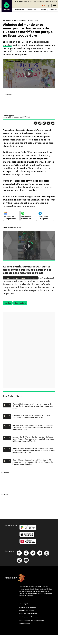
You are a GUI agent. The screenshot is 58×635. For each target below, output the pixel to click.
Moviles (8, 303)
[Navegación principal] (54, 5)
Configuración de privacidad (30, 617)
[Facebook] (26, 555)
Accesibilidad (24, 623)
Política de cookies (26, 610)
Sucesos (53, 10)
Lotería (43, 10)
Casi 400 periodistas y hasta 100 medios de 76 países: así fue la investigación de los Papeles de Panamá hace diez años (33, 462)
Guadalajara (20, 303)
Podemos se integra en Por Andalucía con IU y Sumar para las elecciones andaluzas (31, 416)
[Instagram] (46, 555)
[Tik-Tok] (19, 562)
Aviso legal (23, 604)
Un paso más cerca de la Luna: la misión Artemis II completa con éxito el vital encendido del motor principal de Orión (33, 427)
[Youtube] (26, 562)
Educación (31, 10)
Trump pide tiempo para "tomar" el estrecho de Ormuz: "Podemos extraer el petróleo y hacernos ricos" (33, 406)
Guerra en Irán (27, 1)
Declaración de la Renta (42, 1)
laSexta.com (8, 115)
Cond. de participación (28, 614)
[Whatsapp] (33, 555)
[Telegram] (39, 555)
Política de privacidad (27, 607)
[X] (19, 555)
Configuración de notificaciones (31, 620)
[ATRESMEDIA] (29, 578)
